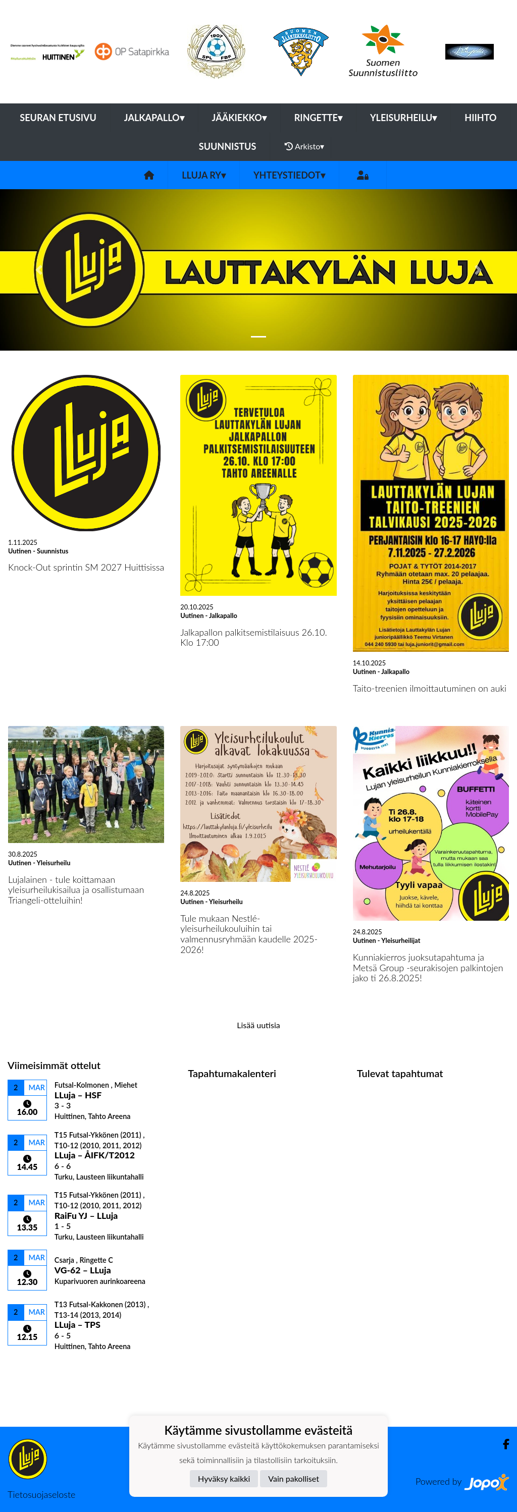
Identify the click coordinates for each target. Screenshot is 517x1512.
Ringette (318, 117)
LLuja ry (204, 175)
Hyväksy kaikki (224, 1478)
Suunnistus (227, 146)
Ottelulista (32, 1368)
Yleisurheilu (403, 117)
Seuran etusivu (58, 117)
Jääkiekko (239, 117)
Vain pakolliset (293, 1478)
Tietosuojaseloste (41, 1494)
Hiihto (480, 117)
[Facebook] (502, 1444)
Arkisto (304, 146)
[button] (39, 270)
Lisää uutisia (258, 1025)
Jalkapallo (154, 117)
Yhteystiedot (289, 175)
